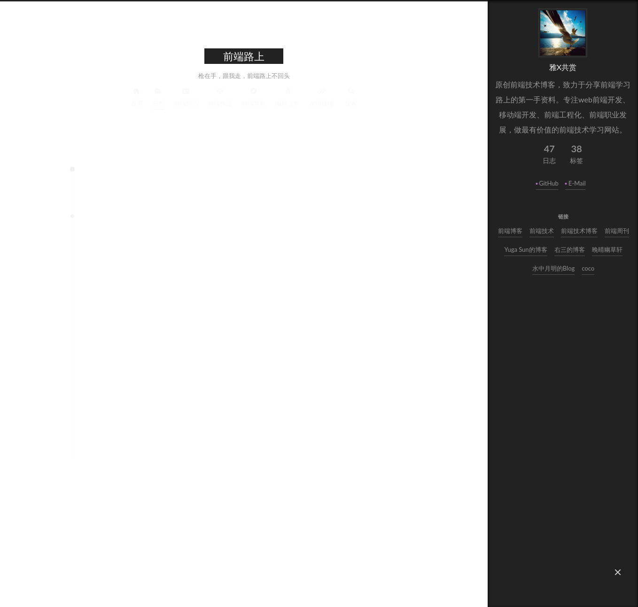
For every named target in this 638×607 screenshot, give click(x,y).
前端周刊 (618, 230)
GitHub (550, 183)
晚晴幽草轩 (608, 249)
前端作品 (220, 96)
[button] (618, 572)
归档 (158, 96)
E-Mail (578, 183)
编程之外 (287, 96)
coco (589, 268)
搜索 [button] (351, 96)
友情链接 (321, 96)
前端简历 (186, 96)
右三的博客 (571, 249)
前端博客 (511, 230)
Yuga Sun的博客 (527, 249)
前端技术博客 (580, 230)
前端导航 (253, 96)
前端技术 (542, 230)
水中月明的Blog (555, 268)
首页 (137, 96)
